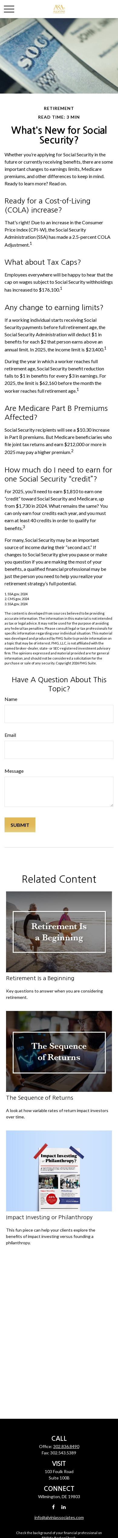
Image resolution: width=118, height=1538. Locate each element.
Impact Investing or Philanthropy (49, 1217)
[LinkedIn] (64, 1507)
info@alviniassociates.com (59, 1517)
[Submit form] (20, 824)
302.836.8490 (66, 1446)
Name (11, 699)
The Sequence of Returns (39, 1098)
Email (10, 735)
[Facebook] (53, 1507)
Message (14, 771)
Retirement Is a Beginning (40, 978)
